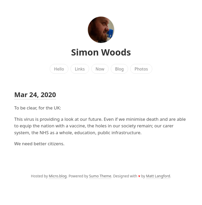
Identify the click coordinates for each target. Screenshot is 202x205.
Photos (141, 69)
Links (80, 69)
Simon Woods (101, 52)
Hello (59, 69)
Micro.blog (58, 175)
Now (99, 69)
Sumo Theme (100, 175)
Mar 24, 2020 (35, 94)
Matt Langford (158, 175)
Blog (119, 69)
